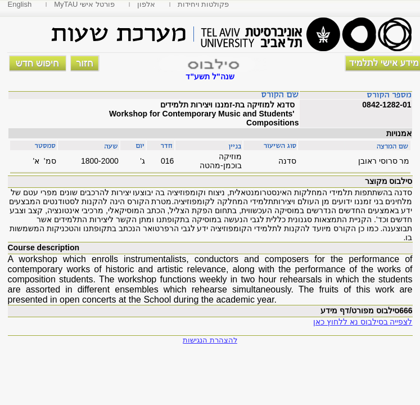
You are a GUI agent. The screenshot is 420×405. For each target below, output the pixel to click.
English (20, 4)
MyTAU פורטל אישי (84, 4)
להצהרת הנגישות (210, 340)
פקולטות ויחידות (203, 4)
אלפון (146, 4)
